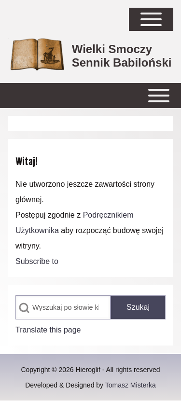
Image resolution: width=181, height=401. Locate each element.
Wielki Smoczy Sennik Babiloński (122, 55)
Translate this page (48, 330)
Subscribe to (36, 261)
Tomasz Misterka (130, 385)
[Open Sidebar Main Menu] (151, 19)
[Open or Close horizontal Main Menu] (90, 95)
